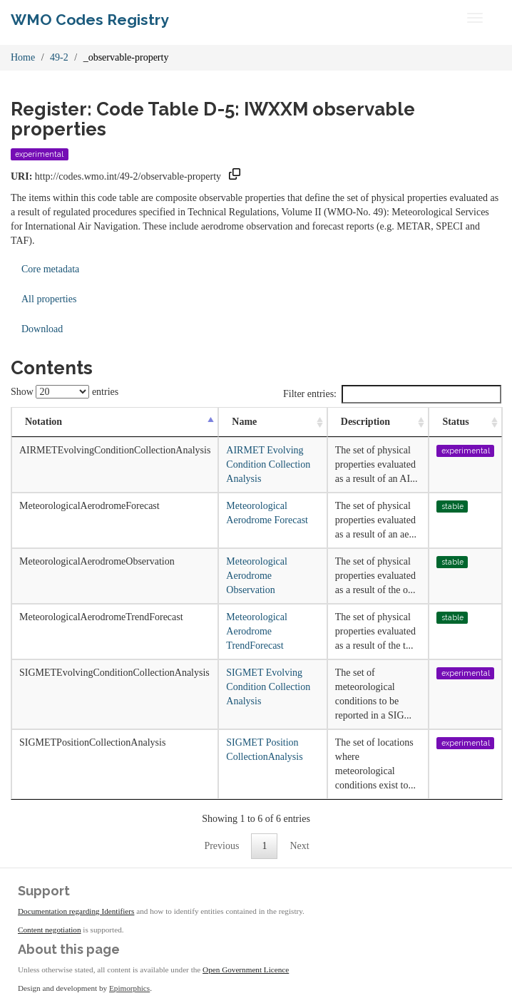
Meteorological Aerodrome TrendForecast (256, 631)
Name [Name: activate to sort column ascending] (244, 421)
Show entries (64, 391)
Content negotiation (49, 929)
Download (42, 329)
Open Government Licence (246, 969)
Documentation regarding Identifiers (76, 911)
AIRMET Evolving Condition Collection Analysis (268, 464)
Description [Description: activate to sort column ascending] (365, 421)
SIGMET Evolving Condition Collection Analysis (268, 686)
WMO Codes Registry (90, 20)
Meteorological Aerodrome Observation (256, 575)
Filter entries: (392, 394)
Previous (221, 845)
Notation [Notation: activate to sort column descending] (43, 421)
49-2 (59, 57)
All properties (48, 299)
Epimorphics (129, 988)
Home (23, 57)
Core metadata (50, 269)
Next (299, 845)
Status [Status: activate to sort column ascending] (455, 421)
